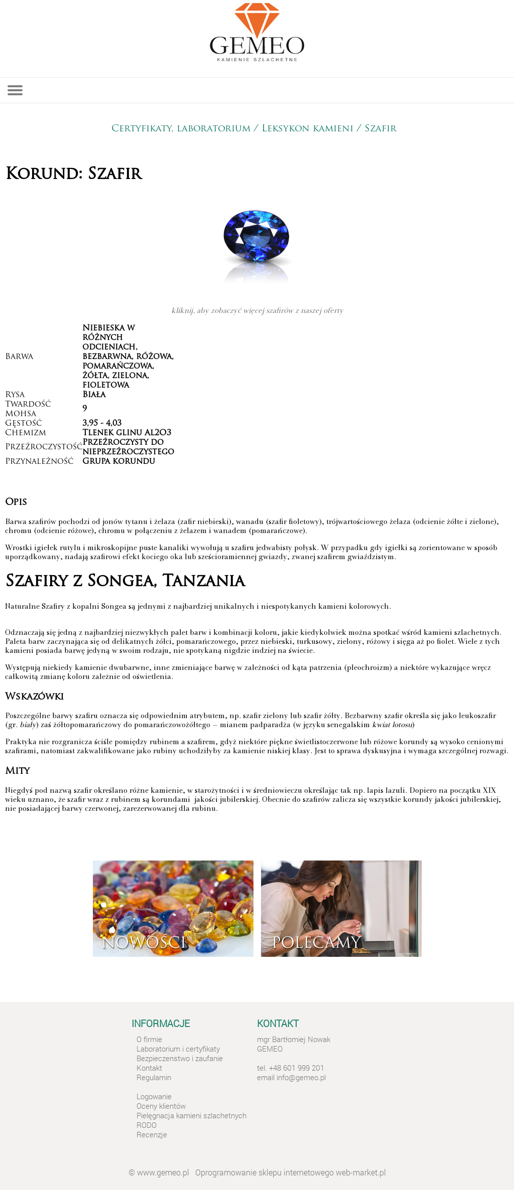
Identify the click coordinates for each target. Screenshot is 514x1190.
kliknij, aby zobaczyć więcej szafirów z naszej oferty (257, 311)
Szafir (382, 129)
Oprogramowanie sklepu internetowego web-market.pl (290, 1172)
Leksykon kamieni (307, 129)
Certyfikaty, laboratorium (180, 129)
